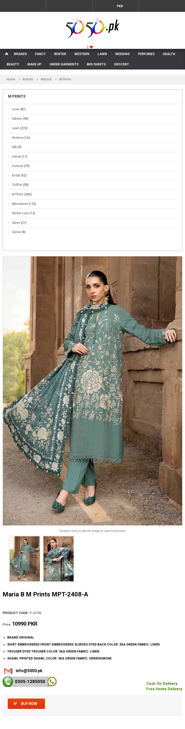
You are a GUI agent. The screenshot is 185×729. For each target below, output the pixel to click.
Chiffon (20, 185)
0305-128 (30, 681)
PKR (119, 6)
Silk (16, 147)
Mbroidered (24, 204)
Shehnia (21, 138)
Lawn (20, 128)
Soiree (19, 232)
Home (10, 79)
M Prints (22, 194)
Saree (19, 223)
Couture (21, 166)
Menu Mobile (23, 6)
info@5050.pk (29, 670)
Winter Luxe (23, 213)
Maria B (46, 79)
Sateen (20, 118)
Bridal (19, 175)
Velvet (19, 156)
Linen (19, 109)
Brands (28, 79)
